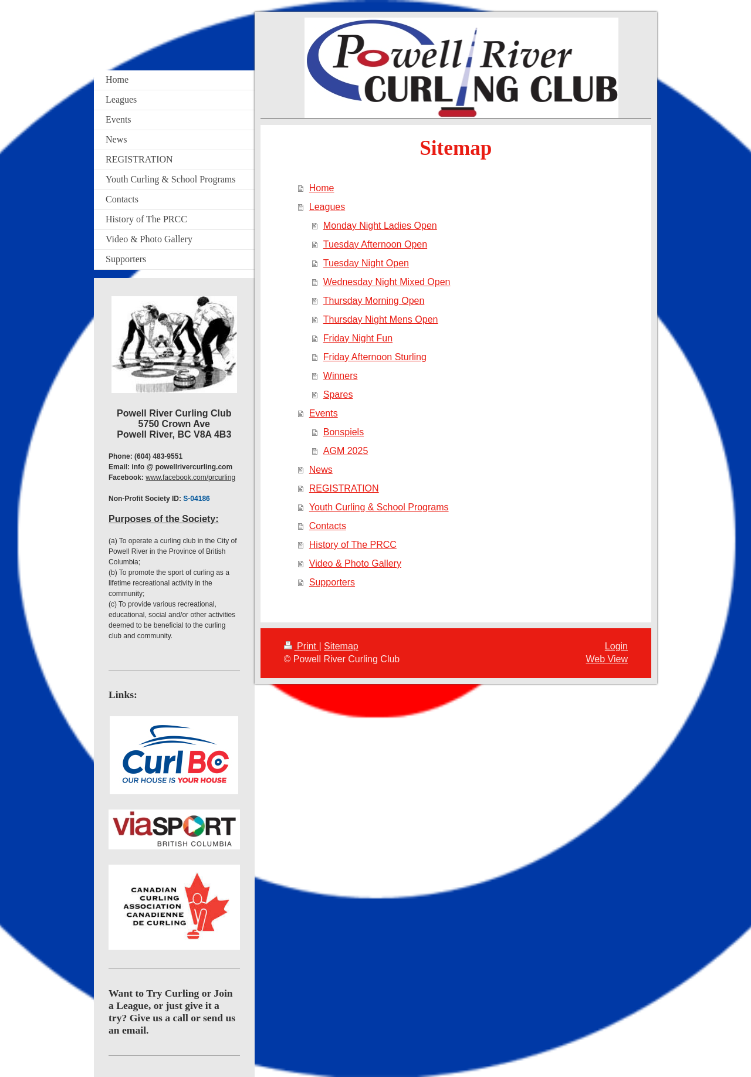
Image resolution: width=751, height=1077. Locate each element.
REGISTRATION (344, 488)
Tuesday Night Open (366, 263)
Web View (607, 659)
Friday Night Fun (358, 338)
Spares (338, 394)
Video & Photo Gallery (355, 563)
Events (323, 413)
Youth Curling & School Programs (379, 507)
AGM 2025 (345, 451)
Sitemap (341, 646)
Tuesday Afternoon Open (375, 244)
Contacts (327, 526)
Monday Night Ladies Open (380, 226)
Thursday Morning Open (374, 301)
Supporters (332, 582)
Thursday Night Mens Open (380, 319)
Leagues (327, 207)
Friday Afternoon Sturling (375, 357)
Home (321, 188)
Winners (340, 376)
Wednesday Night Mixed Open (387, 282)
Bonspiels (343, 432)
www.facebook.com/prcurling (190, 477)
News (321, 470)
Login (616, 646)
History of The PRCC (353, 545)
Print (301, 646)
